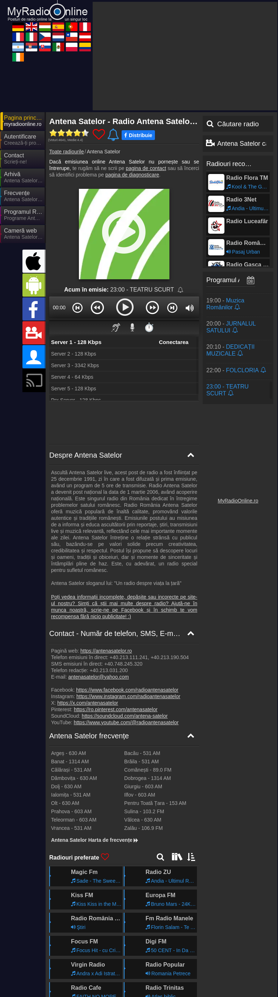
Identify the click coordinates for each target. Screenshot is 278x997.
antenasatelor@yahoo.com (98, 612)
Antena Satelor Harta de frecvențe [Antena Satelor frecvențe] (95, 775)
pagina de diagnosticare (132, 110)
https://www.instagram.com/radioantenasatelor (128, 631)
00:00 (59, 242)
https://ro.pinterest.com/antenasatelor (115, 644)
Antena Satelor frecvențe (89, 671)
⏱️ (149, 262)
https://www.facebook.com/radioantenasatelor (127, 625)
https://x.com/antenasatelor (87, 638)
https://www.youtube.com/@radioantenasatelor (126, 657)
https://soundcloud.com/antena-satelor (125, 651)
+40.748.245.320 (123, 599)
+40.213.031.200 (109, 605)
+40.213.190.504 (170, 592)
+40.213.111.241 (129, 592)
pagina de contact (146, 103)
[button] (77, 242)
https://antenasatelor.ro (106, 586)
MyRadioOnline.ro (238, 435)
